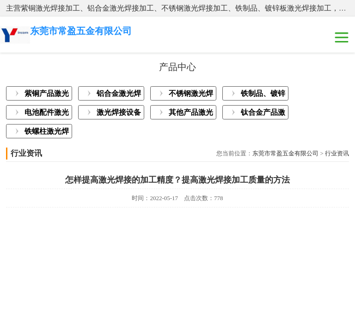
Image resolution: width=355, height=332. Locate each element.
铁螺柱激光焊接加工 (46, 132)
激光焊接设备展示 (119, 113)
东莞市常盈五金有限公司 (285, 153)
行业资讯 (337, 153)
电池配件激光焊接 (46, 113)
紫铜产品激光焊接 (46, 95)
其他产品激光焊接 (191, 113)
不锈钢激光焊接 (191, 95)
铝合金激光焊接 (119, 95)
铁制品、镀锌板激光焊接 (263, 95)
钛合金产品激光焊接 (263, 113)
